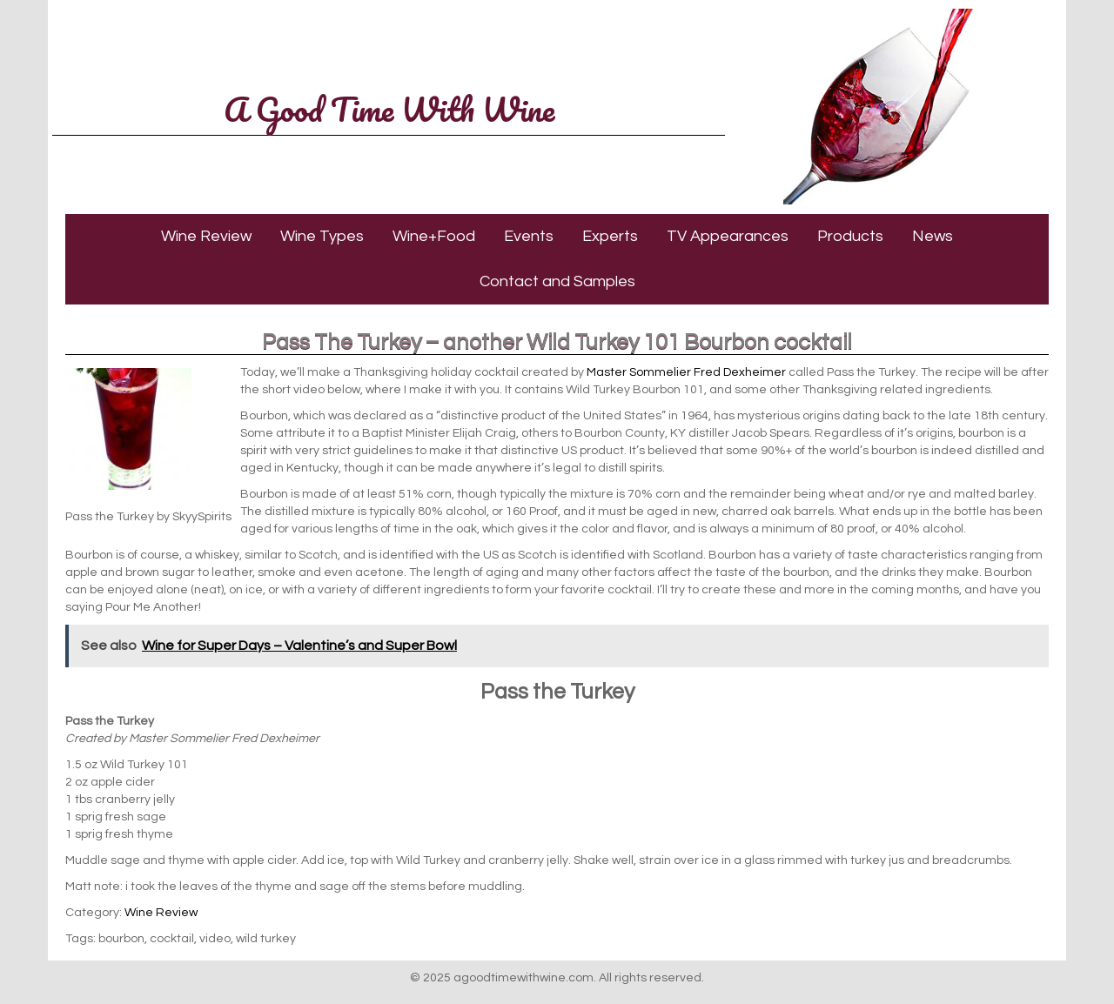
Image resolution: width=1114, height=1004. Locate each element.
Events (529, 236)
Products (850, 236)
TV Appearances (728, 236)
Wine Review (206, 236)
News (932, 236)
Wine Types (322, 236)
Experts (610, 236)
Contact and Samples (557, 281)
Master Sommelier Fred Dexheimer (686, 372)
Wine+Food (434, 236)
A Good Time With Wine (389, 109)
